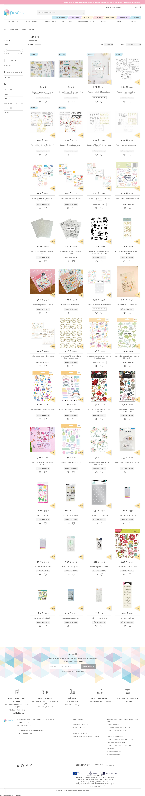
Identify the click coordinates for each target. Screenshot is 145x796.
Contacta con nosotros (80, 724)
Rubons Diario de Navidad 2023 (127, 304)
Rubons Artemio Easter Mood (71, 462)
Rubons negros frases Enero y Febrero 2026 (127, 93)
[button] (45, 101)
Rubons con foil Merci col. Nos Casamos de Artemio (71, 357)
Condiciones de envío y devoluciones (119, 739)
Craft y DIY (67, 22)
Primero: (123, 44)
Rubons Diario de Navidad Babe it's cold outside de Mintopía (42, 146)
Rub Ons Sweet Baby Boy (70, 618)
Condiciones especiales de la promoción (86, 736)
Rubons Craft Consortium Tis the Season (99, 410)
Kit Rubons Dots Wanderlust (99, 515)
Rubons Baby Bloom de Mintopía (43, 356)
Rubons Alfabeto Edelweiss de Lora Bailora (127, 252)
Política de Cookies (113, 754)
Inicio (5, 29)
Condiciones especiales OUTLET (118, 730)
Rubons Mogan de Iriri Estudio (43, 304)
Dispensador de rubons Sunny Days (127, 462)
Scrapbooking (13, 22)
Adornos (23, 29)
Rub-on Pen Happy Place (70, 567)
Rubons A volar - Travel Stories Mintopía (99, 199)
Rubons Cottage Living (71, 515)
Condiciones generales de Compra (119, 745)
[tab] (13, 45)
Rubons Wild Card (43, 515)
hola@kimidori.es (27, 733)
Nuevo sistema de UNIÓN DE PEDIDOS (120, 727)
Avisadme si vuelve (99, 98)
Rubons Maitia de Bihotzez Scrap (99, 92)
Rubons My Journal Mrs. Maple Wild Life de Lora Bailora (71, 93)
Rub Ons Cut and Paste (99, 618)
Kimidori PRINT (32, 22)
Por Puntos (110, 18)
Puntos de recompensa (115, 736)
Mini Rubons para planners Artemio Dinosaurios (127, 357)
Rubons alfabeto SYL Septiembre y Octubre (99, 146)
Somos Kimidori (77, 719)
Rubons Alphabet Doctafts (99, 567)
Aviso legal (111, 748)
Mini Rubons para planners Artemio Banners (71, 410)
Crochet (134, 22)
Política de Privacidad (114, 751)
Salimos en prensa (78, 727)
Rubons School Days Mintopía (71, 198)
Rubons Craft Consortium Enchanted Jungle (127, 410)
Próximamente (60, 18)
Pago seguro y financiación (116, 742)
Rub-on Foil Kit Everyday (127, 515)
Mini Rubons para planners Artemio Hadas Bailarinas (99, 357)
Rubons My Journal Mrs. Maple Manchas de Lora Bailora (42, 93)
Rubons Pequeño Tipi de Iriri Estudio (127, 198)
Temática (136, 18)
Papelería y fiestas (86, 22)
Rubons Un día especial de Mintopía (99, 304)
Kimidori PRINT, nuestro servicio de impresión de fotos (123, 720)
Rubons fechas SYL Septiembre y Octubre (127, 146)
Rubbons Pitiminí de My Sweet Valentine (42, 463)
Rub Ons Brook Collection (42, 618)
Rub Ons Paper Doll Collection (127, 567)
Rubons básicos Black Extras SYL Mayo (71, 252)
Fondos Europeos (113, 724)
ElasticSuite (19, 795)
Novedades (75, 18)
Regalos (105, 22)
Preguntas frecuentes (79, 733)
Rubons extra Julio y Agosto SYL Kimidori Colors (43, 199)
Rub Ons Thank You (127, 618)
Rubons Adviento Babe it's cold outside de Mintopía (70, 146)
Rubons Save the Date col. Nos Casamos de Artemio (99, 463)
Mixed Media (50, 22)
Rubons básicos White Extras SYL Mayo (42, 252)
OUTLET (87, 18)
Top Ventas (123, 18)
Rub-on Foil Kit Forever (42, 567)
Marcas (98, 18)
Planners (119, 22)
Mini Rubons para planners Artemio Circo (43, 410)
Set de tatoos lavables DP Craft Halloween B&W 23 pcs (99, 252)
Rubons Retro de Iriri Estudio (70, 304)
